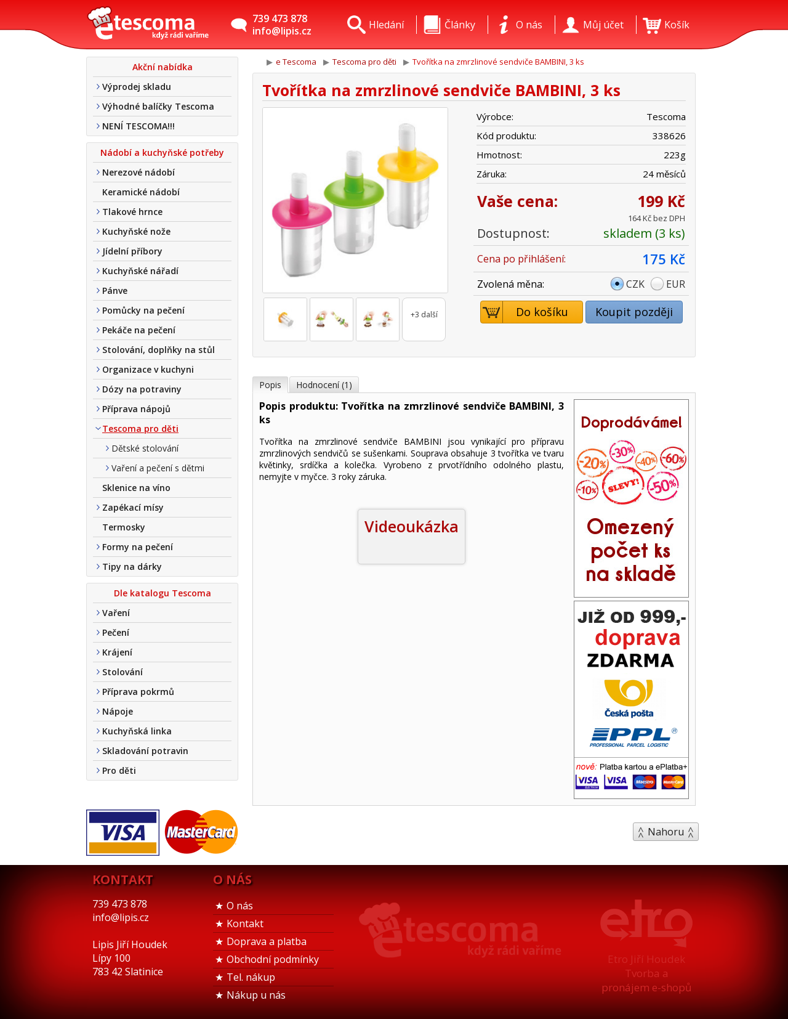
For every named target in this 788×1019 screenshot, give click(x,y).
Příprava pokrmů (138, 691)
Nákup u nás (256, 995)
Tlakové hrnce (132, 211)
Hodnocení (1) (324, 385)
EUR (675, 284)
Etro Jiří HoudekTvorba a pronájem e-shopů (646, 973)
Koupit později (634, 311)
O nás (240, 905)
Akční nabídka (162, 67)
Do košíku (525, 312)
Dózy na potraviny (142, 389)
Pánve (114, 290)
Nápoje (117, 711)
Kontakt (245, 923)
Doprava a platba (267, 941)
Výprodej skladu (136, 86)
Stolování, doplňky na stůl (158, 349)
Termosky (123, 527)
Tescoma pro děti (140, 428)
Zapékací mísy (133, 507)
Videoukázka (411, 526)
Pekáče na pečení (138, 330)
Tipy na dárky (132, 566)
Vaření (116, 613)
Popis (270, 385)
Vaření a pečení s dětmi (157, 468)
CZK (635, 284)
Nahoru (666, 831)
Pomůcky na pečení (143, 310)
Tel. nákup (251, 977)
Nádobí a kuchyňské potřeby (162, 152)
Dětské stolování (145, 448)
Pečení (115, 632)
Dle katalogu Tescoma (162, 593)
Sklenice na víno (136, 487)
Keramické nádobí (141, 192)
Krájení (117, 652)
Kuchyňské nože (136, 231)
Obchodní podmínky (273, 959)
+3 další (424, 314)
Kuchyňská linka (137, 731)
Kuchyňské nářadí (140, 271)
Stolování (122, 672)
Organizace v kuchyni (148, 369)
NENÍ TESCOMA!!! (138, 126)
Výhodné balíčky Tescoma (158, 106)
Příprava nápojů (136, 409)
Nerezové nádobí (138, 172)
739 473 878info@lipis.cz (282, 24)
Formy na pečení (137, 547)
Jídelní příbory (132, 251)
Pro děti (119, 770)
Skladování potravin (145, 751)
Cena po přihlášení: (521, 259)
